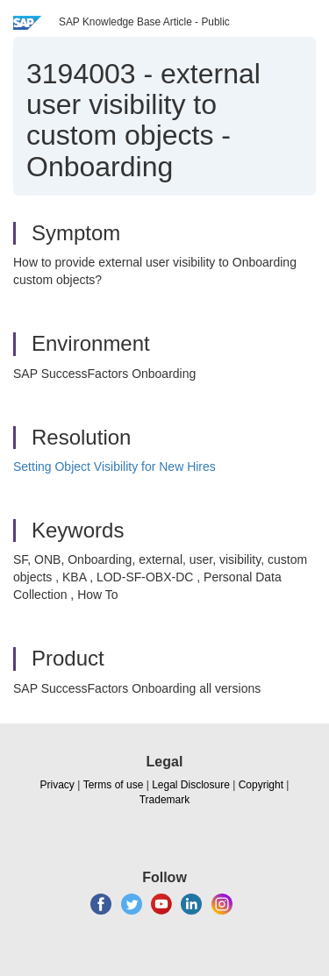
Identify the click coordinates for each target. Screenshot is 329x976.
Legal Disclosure (191, 785)
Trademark (164, 800)
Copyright (261, 785)
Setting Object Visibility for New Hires (114, 467)
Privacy (57, 785)
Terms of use (113, 785)
